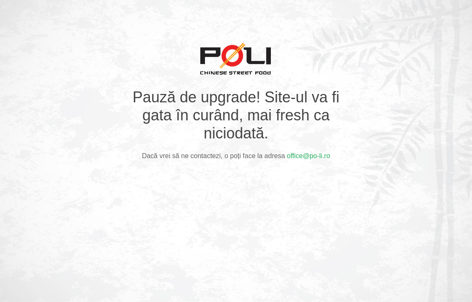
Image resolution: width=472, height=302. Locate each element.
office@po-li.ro (308, 155)
